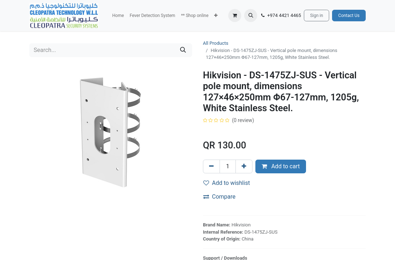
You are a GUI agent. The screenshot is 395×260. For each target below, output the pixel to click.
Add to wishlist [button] (226, 182)
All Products (215, 43)
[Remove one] (211, 166)
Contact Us (349, 15)
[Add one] (243, 166)
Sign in (316, 15)
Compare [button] (219, 196)
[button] (215, 15)
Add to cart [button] (281, 166)
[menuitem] (118, 15)
